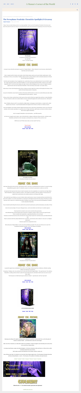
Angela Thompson (6, 21)
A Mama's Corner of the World (40, 4)
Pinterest (31, 358)
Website (15, 358)
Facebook (19, 358)
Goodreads (39, 358)
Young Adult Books (9, 16)
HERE (21, 385)
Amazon (35, 358)
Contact (12, 4)
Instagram (27, 358)
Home (5, 4)
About (8, 4)
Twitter (23, 358)
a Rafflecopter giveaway (27, 389)
